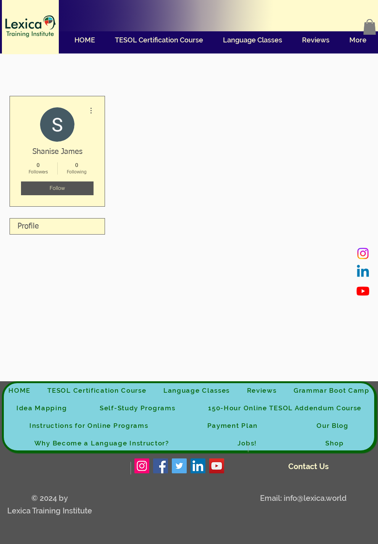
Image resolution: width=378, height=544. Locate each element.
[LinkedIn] (198, 465)
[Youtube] (362, 290)
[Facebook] (160, 465)
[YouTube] (216, 465)
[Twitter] (179, 465)
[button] (369, 27)
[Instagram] (362, 253)
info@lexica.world (315, 498)
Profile (28, 226)
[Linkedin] (362, 272)
